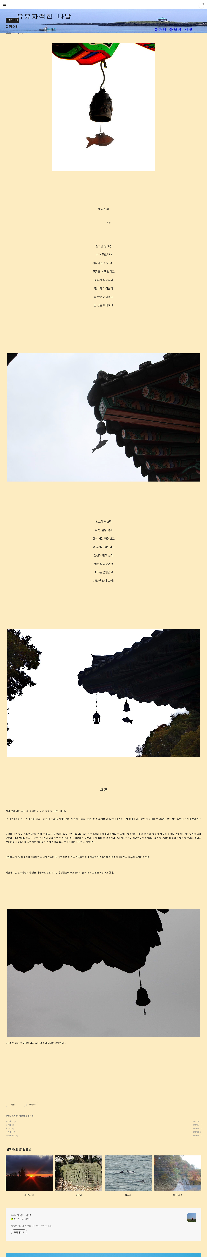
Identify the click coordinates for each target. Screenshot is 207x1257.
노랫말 (14, 1116)
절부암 (8, 1124)
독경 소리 (9, 1131)
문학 (8, 1116)
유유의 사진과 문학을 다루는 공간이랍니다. (31, 1225)
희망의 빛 (9, 1121)
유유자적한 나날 (21, 1215)
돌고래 (8, 1128)
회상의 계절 (10, 1135)
